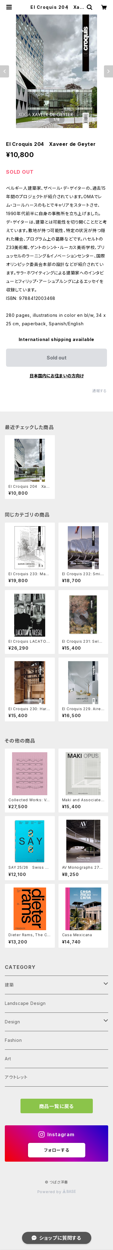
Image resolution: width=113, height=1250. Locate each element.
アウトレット (16, 1077)
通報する (99, 391)
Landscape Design (25, 1003)
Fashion (13, 1040)
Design (12, 1021)
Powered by (56, 1191)
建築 (9, 984)
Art (8, 1058)
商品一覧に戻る (56, 1106)
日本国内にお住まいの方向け (57, 375)
